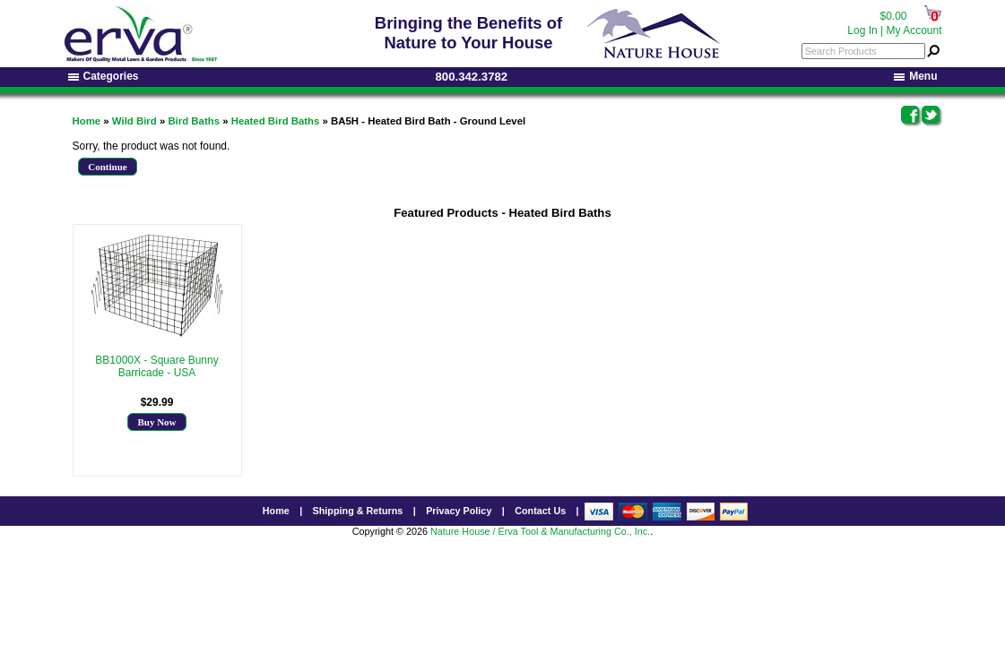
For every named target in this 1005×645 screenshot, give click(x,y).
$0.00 (892, 16)
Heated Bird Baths (275, 121)
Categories (103, 76)
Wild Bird (134, 121)
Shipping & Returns (358, 510)
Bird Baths (194, 121)
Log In (862, 30)
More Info (157, 385)
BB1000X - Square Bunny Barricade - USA (156, 366)
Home (87, 121)
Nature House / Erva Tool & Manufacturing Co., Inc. (540, 531)
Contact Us (540, 510)
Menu (915, 76)
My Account (913, 30)
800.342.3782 (472, 76)
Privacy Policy (458, 510)
